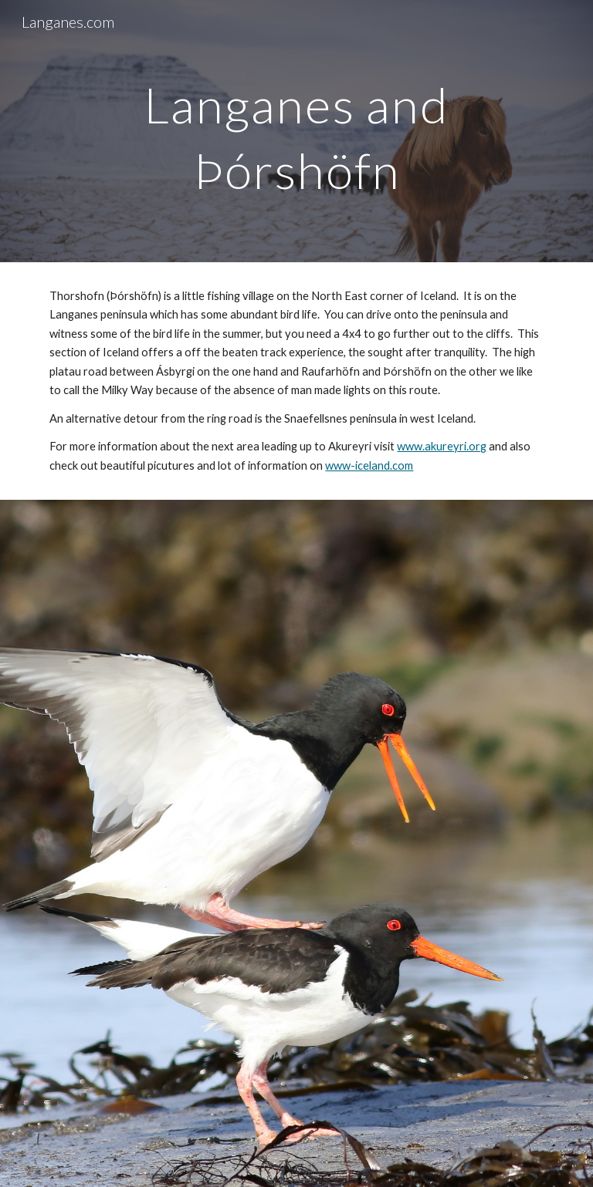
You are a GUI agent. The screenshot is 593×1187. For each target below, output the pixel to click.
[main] (296, 131)
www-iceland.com (369, 465)
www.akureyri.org (441, 446)
